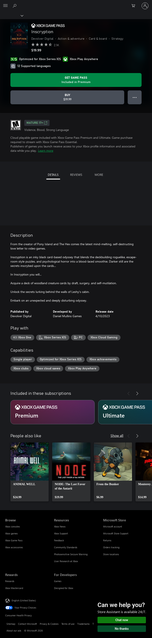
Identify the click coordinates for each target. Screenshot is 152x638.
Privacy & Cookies (49, 623)
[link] (29, 471)
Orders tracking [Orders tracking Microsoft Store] (111, 547)
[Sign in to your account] (145, 6)
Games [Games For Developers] (57, 581)
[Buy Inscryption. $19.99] (67, 97)
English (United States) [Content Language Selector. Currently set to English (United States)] (24, 600)
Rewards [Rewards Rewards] (9, 581)
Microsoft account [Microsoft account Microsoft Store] (112, 526)
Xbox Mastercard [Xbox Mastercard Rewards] (14, 588)
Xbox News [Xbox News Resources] (60, 526)
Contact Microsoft (27, 623)
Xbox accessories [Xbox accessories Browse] (14, 547)
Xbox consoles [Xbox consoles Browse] (12, 526)
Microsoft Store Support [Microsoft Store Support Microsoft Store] (115, 533)
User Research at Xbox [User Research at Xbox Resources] (66, 561)
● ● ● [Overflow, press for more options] (135, 97)
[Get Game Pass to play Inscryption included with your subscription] (76, 80)
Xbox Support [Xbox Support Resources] (61, 533)
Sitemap (11, 623)
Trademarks (83, 623)
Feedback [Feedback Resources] (59, 540)
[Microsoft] (75, 3)
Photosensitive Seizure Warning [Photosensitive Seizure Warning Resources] (71, 554)
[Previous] (128, 393)
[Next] (137, 393)
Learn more (45, 150)
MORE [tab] (99, 175)
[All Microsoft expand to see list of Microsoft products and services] (5, 6)
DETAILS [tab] (53, 175)
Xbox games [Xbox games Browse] (11, 533)
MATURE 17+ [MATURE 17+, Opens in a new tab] (36, 123)
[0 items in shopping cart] (134, 6)
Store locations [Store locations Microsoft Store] (111, 554)
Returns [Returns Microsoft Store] (107, 540)
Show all (117, 435)
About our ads (14, 630)
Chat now (121, 620)
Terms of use (67, 623)
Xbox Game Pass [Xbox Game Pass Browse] (14, 540)
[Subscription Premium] (52, 412)
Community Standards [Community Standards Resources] (65, 547)
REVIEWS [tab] (76, 175)
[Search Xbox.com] (15, 5)
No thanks (122, 628)
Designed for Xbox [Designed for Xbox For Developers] (63, 588)
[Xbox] (11, 15)
